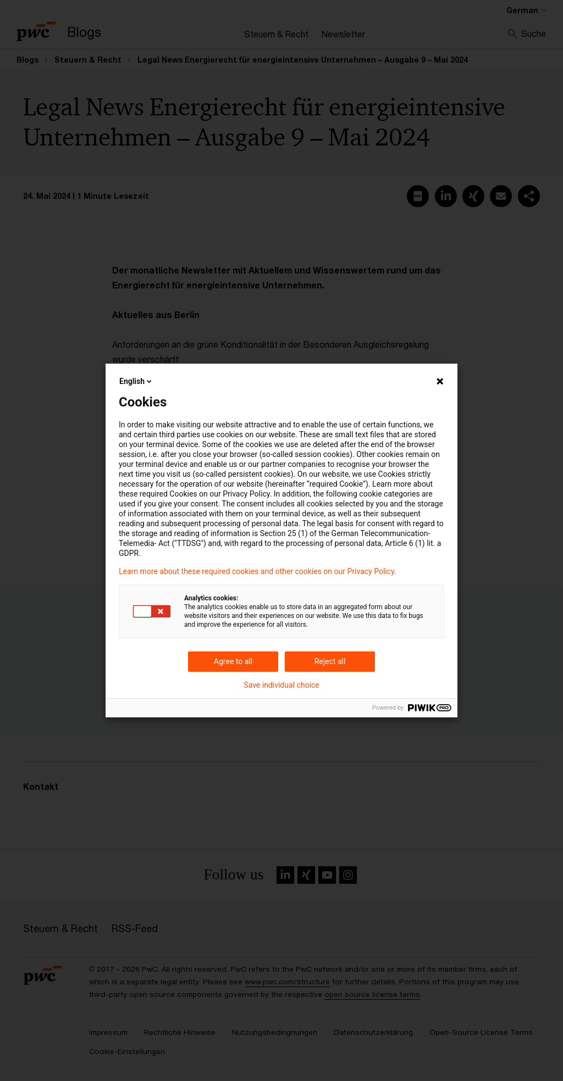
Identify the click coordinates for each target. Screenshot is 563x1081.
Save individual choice (281, 685)
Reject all (330, 661)
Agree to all (233, 661)
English (136, 381)
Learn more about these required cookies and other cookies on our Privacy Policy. (257, 571)
